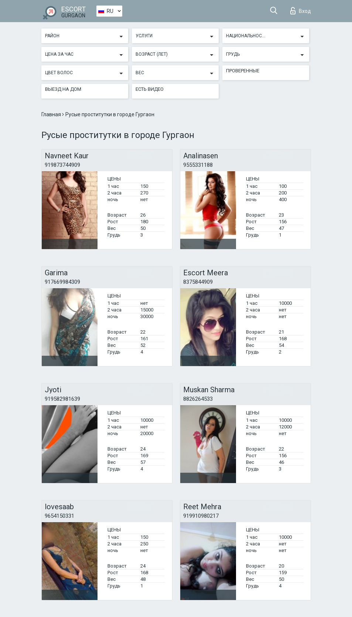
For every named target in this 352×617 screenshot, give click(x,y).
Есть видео (150, 89)
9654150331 (59, 516)
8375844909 (198, 282)
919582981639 (62, 399)
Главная (51, 114)
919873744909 (62, 165)
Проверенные (242, 70)
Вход (300, 11)
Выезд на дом (63, 89)
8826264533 (198, 399)
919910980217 (201, 516)
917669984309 (62, 282)
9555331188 (198, 165)
